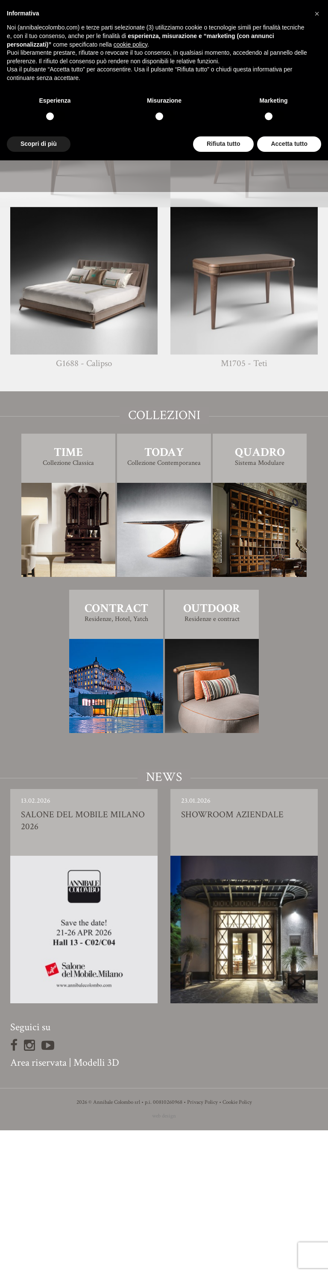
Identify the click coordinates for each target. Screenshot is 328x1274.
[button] (317, 14)
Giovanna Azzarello (179, 269)
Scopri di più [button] (38, 143)
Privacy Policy (202, 1246)
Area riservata (38, 1206)
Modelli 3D (96, 1206)
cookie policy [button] (130, 44)
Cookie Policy (237, 1246)
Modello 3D (164, 310)
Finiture (164, 286)
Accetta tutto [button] (289, 143)
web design (164, 1259)
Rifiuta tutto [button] (223, 143)
